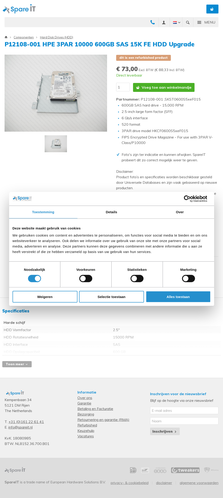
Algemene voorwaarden (199, 482)
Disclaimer (164, 482)
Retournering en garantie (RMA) (103, 419)
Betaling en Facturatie (95, 408)
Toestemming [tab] (43, 212)
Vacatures (85, 436)
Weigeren (44, 297)
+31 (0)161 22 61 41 (26, 421)
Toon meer (17, 364)
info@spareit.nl (20, 427)
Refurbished (87, 425)
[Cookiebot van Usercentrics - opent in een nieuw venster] (191, 198)
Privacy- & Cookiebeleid (130, 482)
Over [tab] (180, 212)
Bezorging (85, 414)
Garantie (84, 403)
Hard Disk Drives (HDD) (56, 37)
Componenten (24, 37)
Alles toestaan (178, 297)
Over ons (84, 397)
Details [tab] (111, 212)
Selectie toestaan (111, 297)
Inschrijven (164, 431)
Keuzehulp (85, 430)
